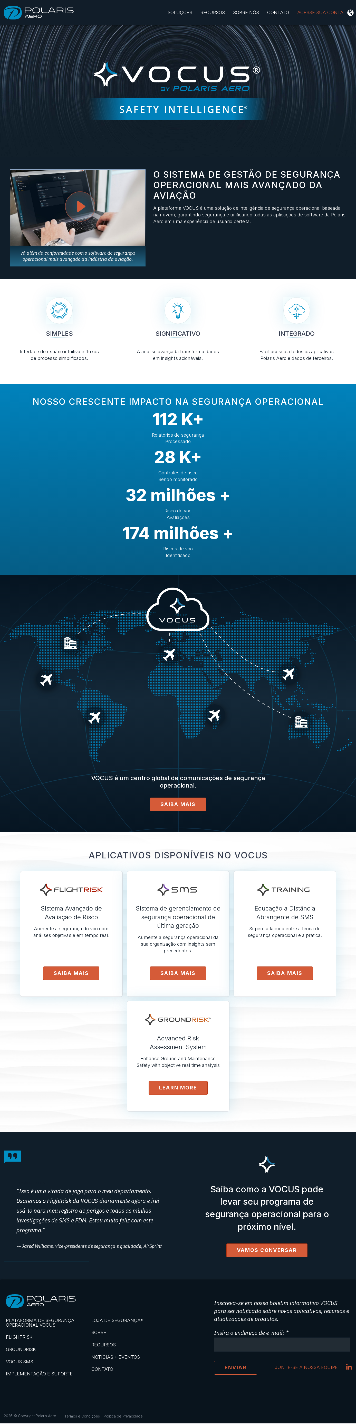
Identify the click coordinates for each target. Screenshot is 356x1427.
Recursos (212, 12)
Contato (278, 12)
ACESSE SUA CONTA (320, 12)
